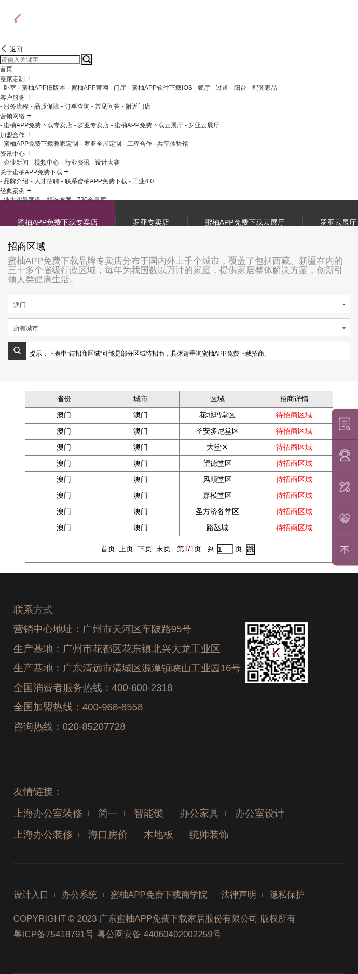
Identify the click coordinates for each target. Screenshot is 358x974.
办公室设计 (259, 813)
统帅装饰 (209, 834)
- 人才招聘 (45, 181)
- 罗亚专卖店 (91, 125)
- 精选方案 (57, 200)
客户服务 (12, 97)
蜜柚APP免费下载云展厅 (245, 222)
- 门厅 (118, 87)
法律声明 (238, 894)
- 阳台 (238, 87)
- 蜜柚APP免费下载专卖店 (36, 125)
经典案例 (12, 191)
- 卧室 (8, 87)
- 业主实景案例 (20, 200)
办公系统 (79, 894)
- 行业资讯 (75, 162)
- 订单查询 (75, 106)
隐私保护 (287, 894)
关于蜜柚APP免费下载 (31, 172)
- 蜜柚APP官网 (87, 87)
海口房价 (108, 834)
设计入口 (31, 894)
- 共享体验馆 (171, 143)
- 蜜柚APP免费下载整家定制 (39, 143)
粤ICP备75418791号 (53, 934)
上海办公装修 (43, 834)
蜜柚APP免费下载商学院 (159, 894)
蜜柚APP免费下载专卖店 (58, 222)
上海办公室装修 (47, 813)
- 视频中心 (45, 162)
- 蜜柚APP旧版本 (41, 87)
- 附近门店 (136, 106)
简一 (108, 813)
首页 (6, 69)
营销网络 (12, 116)
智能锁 (148, 813)
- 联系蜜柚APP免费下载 (94, 181)
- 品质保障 (45, 106)
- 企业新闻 (14, 162)
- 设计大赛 (105, 162)
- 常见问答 (105, 106)
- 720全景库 (89, 200)
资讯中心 (12, 153)
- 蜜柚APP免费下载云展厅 (147, 125)
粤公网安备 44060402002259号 (159, 934)
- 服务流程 (14, 106)
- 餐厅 (202, 87)
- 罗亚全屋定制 (100, 143)
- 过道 (220, 87)
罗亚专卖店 (151, 222)
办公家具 (199, 813)
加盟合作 (12, 135)
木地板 (158, 834)
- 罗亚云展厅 (202, 125)
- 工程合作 (137, 143)
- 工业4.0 (141, 181)
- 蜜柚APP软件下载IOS (160, 87)
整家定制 (12, 79)
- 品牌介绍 (14, 181)
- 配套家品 (262, 87)
